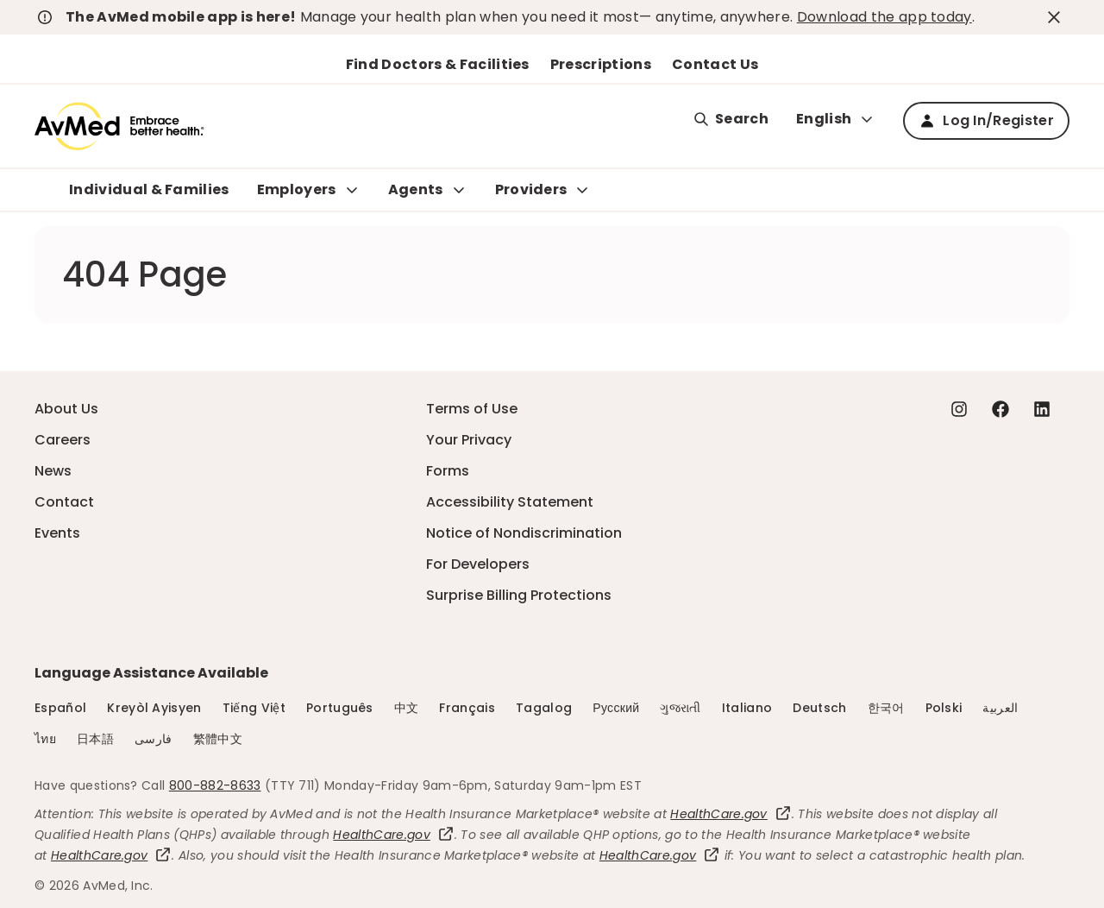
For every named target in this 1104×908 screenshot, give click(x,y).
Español (60, 707)
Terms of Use (472, 409)
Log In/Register (986, 120)
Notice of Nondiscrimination (524, 533)
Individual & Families (149, 189)
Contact (64, 502)
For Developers (478, 564)
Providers (531, 189)
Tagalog (544, 707)
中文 (406, 707)
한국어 (886, 707)
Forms (447, 471)
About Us (66, 409)
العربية (1000, 707)
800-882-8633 (215, 785)
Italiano (747, 707)
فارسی (153, 738)
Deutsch (819, 707)
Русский (616, 707)
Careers (62, 440)
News (53, 471)
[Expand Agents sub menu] (458, 190)
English (835, 119)
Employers (296, 189)
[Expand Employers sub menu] (352, 190)
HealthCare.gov (730, 814)
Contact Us (715, 64)
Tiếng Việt (254, 707)
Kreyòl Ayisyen (154, 707)
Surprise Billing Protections (519, 595)
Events (57, 533)
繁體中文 (217, 738)
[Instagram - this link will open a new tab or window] (959, 409)
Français (467, 707)
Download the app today (884, 17)
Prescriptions (600, 64)
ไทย (45, 738)
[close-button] (1056, 17)
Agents (415, 189)
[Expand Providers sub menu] (582, 190)
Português (339, 707)
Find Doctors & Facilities (438, 64)
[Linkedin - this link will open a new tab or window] (1042, 409)
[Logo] (119, 126)
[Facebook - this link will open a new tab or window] (1000, 409)
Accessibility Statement (509, 502)
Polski (944, 707)
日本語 (95, 738)
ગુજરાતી (680, 707)
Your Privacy (468, 440)
